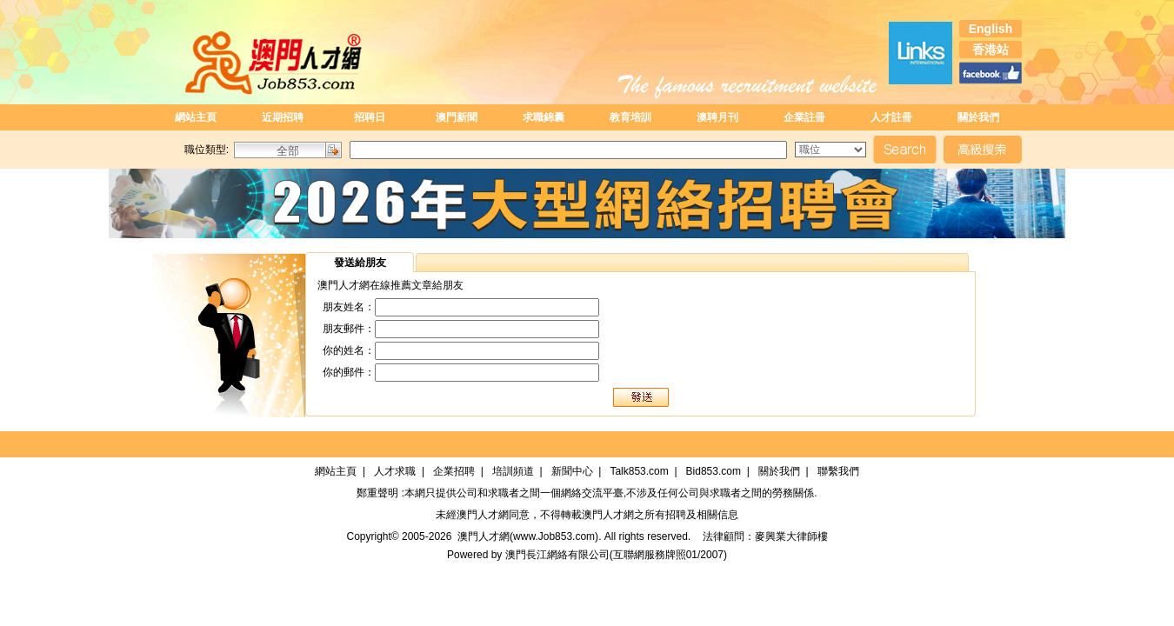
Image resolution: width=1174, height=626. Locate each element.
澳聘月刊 (717, 117)
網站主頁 (196, 117)
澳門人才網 (483, 515)
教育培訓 (630, 117)
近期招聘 (283, 117)
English (991, 29)
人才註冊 (891, 117)
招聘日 (369, 117)
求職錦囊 (543, 117)
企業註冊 (804, 117)
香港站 (990, 50)
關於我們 (978, 117)
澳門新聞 (456, 117)
